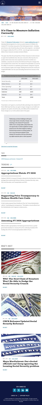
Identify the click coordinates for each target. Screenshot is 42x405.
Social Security (20, 276)
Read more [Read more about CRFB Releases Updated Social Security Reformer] (5, 327)
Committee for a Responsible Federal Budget (3, 3)
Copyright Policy (25, 395)
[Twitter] (18, 390)
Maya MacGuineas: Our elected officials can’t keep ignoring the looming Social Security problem (21, 364)
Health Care (14, 276)
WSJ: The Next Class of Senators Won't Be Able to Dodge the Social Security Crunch (21, 281)
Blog (9, 276)
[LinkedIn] (22, 390)
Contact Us (14, 395)
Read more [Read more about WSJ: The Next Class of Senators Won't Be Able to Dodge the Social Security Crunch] (5, 287)
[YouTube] (27, 390)
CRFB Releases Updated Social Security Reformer (20, 322)
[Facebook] (14, 390)
